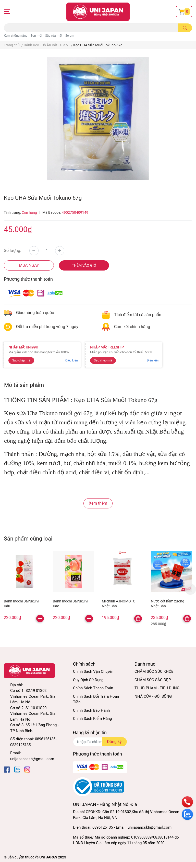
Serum (69, 35)
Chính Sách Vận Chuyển (93, 671)
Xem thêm (98, 503)
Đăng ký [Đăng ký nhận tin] (114, 741)
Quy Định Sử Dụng (88, 680)
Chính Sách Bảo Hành (91, 710)
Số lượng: (12, 250)
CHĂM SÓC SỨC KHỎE (154, 671)
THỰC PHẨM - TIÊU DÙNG (156, 688)
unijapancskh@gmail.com (32, 759)
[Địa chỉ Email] (100, 741)
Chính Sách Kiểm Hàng (92, 718)
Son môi (36, 35)
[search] (185, 27)
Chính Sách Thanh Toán (93, 688)
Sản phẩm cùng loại (28, 538)
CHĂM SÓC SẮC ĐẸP (152, 680)
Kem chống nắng (16, 35)
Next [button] (190, 589)
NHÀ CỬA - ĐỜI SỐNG (153, 696)
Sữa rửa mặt (53, 35)
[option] (24, 586)
